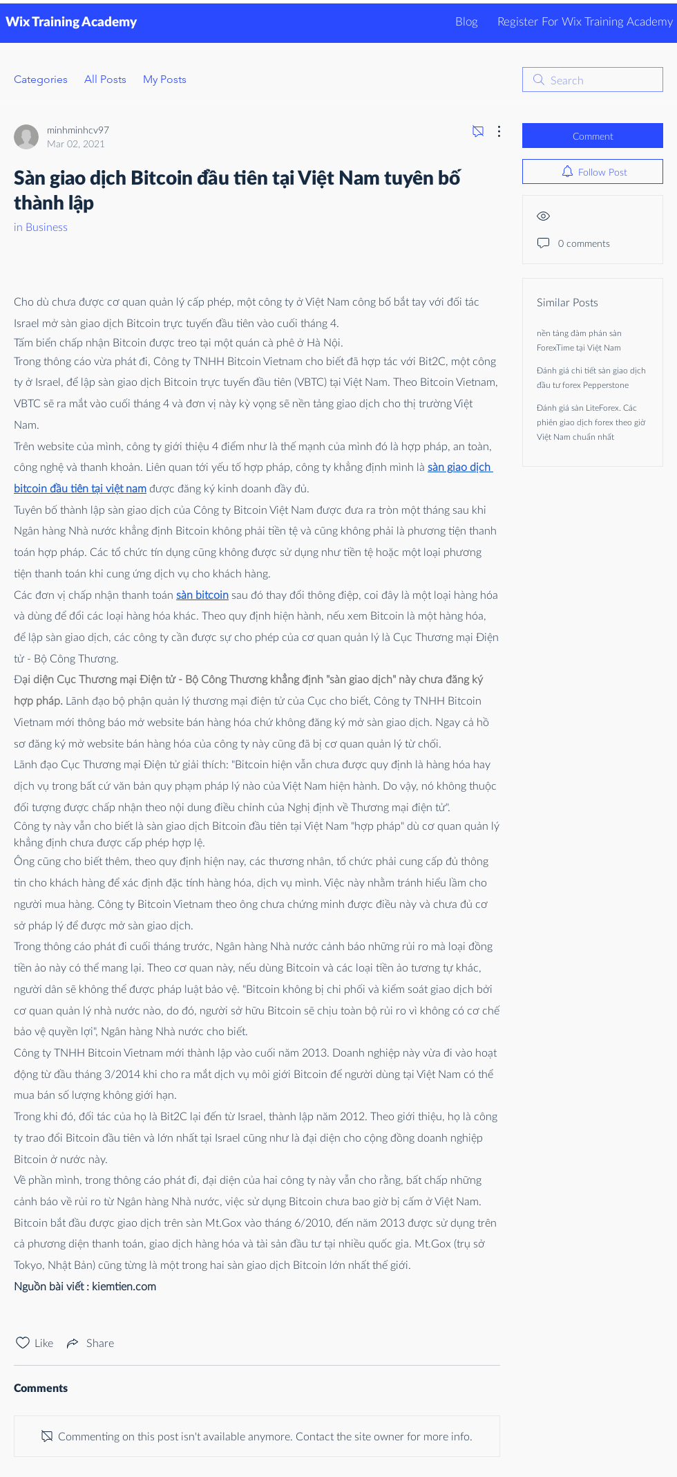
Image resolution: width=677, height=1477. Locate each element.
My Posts (165, 79)
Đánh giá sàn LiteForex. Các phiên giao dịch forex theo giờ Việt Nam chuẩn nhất (591, 422)
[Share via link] (89, 1343)
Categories (41, 79)
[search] (592, 79)
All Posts (105, 79)
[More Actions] (492, 131)
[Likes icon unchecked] (23, 1343)
